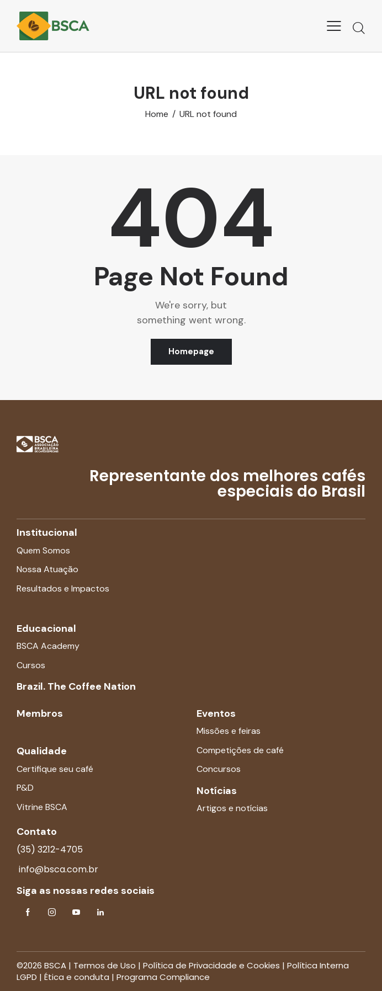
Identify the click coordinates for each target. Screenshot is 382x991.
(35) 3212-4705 (50, 849)
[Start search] (359, 27)
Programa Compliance (163, 977)
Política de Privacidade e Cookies (211, 965)
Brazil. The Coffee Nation (76, 686)
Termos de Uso (104, 965)
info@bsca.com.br (57, 869)
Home (156, 114)
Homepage (191, 351)
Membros (40, 713)
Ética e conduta (76, 977)
